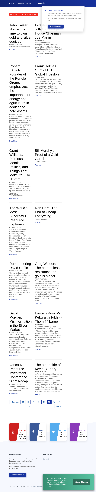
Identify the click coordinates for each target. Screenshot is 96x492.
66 (28, 402)
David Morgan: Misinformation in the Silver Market (20, 321)
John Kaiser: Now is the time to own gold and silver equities (20, 33)
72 (59, 402)
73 (29, 406)
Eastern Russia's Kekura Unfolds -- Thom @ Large (48, 317)
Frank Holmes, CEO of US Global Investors (47, 70)
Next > (58, 406)
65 (23, 402)
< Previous (15, 402)
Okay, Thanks (81, 482)
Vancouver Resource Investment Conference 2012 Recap (18, 373)
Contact (46, 459)
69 (44, 402)
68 (39, 402)
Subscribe (42, 3)
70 (49, 402)
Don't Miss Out (23, 462)
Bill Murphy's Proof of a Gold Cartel (46, 155)
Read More (13, 50)
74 (34, 406)
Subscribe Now (18, 475)
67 (33, 402)
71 (54, 402)
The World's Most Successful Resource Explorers (18, 216)
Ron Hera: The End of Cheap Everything (46, 212)
